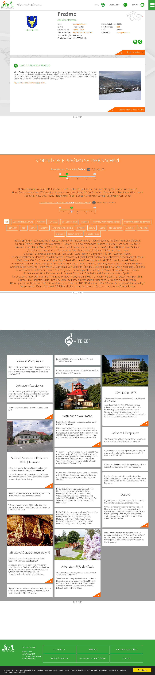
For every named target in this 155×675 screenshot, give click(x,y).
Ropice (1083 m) (107, 244)
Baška (21, 189)
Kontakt (126, 658)
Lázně (102, 227)
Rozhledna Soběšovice (107, 257)
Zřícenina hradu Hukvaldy (122, 279)
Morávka (123, 192)
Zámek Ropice (49, 260)
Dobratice (41, 189)
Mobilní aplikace (59, 658)
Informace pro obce (126, 649)
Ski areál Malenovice (85, 244)
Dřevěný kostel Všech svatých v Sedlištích (120, 263)
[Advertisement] (77, 136)
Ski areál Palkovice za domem (40, 253)
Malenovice (110, 192)
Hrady (23, 227)
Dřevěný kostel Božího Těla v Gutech (119, 247)
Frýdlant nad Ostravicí (91, 189)
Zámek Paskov (127, 286)
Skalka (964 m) (88, 263)
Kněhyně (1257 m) (107, 276)
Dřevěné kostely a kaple (63, 227)
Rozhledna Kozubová (22, 263)
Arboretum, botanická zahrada (137, 221)
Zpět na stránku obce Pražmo (131, 109)
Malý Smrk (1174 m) (101, 253)
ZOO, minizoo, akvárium (22, 221)
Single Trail (142, 227)
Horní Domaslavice (22, 192)
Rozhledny (12, 227)
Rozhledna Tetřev (94, 283)
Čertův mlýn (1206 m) (31, 286)
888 (118, 27)
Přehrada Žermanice (116, 250)
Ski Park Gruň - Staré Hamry (73, 253)
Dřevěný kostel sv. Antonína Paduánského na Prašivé (89, 240)
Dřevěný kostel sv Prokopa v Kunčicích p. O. (79, 270)
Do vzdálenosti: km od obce (68, 169)
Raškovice (61, 195)
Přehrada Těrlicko (59, 276)
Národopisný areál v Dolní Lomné (30, 276)
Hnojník (116, 189)
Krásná (89, 192)
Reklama (93, 649)
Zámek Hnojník (89, 247)
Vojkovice (111, 195)
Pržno (51, 195)
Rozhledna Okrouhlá (72, 273)
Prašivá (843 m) (22, 240)
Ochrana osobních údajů (93, 658)
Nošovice (29, 195)
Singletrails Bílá (41, 279)
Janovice (59, 192)
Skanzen (85, 221)
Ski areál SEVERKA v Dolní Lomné (63, 286)
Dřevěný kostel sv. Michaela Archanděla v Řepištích (78, 279)
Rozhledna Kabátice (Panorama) (40, 273)
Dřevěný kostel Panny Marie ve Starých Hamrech (37, 257)
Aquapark (41, 221)
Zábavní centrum (75, 234)
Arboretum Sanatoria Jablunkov (100, 286)
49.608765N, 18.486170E (82, 32)
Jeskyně (92, 227)
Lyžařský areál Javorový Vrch (41, 250)
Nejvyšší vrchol (115, 227)
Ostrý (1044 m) (95, 250)
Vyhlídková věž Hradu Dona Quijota (78, 260)
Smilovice (90, 195)
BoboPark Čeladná (83, 266)
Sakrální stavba (92, 234)
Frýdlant (72, 189)
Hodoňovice (129, 189)
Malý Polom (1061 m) (28, 260)
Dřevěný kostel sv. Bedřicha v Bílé (28, 283)
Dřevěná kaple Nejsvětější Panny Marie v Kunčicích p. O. (40, 266)
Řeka (71, 195)
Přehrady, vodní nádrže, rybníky (106, 221)
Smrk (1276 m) (108, 260)
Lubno (98, 192)
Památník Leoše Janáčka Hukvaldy (124, 283)
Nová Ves (41, 195)
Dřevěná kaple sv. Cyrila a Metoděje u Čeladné (120, 266)
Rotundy (80, 227)
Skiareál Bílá (24, 279)
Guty (107, 189)
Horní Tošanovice (44, 192)
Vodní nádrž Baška (69, 247)
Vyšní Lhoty (125, 195)
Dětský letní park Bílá (130, 276)
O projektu (59, 649)
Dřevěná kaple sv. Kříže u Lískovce (36, 270)
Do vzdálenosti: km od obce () (65, 202)
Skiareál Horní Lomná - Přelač (121, 270)
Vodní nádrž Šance (68, 263)
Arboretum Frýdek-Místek (79, 257)
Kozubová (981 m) (46, 263)
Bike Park (130, 227)
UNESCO (53, 221)
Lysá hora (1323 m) (128, 244)
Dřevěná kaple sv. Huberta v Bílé (65, 283)
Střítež (101, 195)
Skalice (79, 195)
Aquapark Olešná (127, 260)
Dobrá (30, 189)
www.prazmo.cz (123, 32)
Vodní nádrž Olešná (132, 257)
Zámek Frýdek (122, 253)
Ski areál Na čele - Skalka (71, 250)
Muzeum (59, 234)
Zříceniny (44, 227)
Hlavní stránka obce (135, 52)
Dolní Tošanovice (57, 189)
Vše (6, 221)
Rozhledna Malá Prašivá (45, 240)
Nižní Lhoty (135, 192)
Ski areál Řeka (22, 244)
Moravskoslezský (79, 24)
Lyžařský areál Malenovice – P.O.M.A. (52, 244)
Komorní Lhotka (74, 192)
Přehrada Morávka (130, 240)
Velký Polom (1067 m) (83, 276)
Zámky (33, 227)
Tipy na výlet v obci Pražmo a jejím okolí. (29, 83)
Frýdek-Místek (78, 29)
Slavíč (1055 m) (48, 247)
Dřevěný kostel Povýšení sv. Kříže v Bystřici (107, 273)
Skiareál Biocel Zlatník (26, 247)
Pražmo (67, 13)
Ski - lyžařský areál (69, 221)
